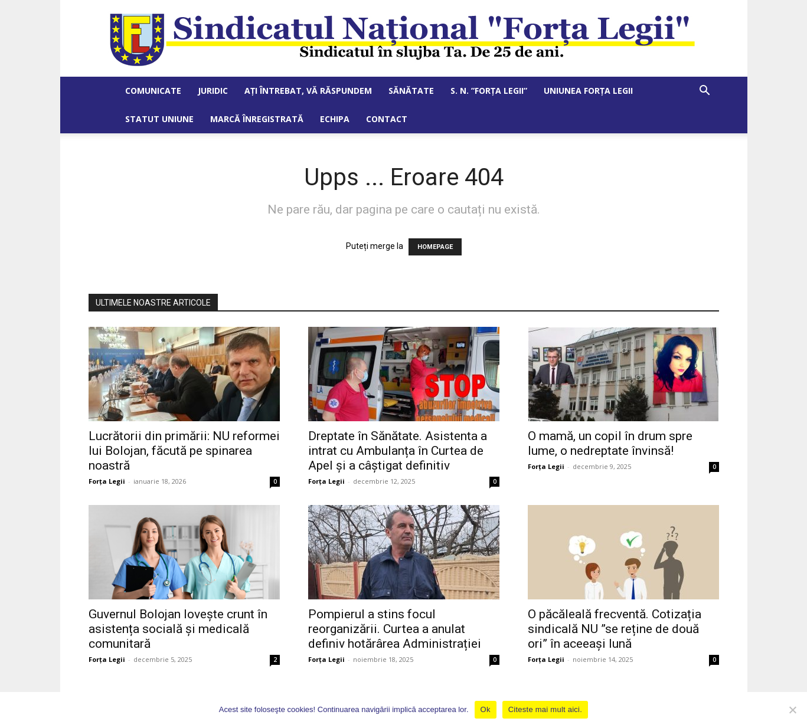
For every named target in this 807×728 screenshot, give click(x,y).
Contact (386, 118)
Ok (486, 709)
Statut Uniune (159, 118)
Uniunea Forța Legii (588, 90)
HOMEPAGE (435, 247)
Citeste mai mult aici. (545, 709)
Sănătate (411, 90)
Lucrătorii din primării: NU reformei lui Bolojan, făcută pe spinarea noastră (184, 451)
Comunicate (153, 90)
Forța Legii (107, 481)
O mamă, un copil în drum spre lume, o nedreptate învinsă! (610, 443)
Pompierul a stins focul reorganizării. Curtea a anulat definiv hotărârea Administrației (394, 629)
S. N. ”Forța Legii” (488, 90)
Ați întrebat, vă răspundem (308, 90)
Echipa (334, 118)
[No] (792, 710)
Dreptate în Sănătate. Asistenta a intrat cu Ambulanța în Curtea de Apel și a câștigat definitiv (397, 451)
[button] (705, 91)
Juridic (213, 90)
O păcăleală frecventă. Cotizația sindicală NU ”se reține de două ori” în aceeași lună (614, 629)
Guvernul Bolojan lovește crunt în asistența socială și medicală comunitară (178, 629)
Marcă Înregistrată (256, 118)
